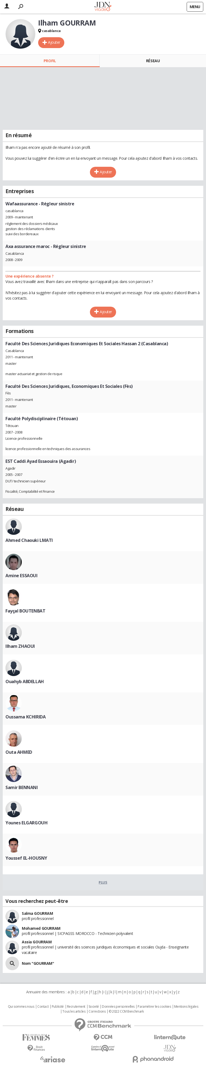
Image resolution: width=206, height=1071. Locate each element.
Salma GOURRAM (37, 913)
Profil (50, 60)
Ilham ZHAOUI (20, 646)
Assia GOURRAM (37, 941)
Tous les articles (73, 1011)
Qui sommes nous (21, 1007)
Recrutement (76, 1007)
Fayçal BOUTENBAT (25, 611)
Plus (103, 882)
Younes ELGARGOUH (26, 823)
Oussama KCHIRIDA (25, 717)
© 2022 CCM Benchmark (126, 1011)
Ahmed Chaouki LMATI (29, 540)
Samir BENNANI (21, 787)
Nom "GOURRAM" (38, 963)
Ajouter (54, 42)
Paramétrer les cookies (154, 1007)
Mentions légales (186, 1007)
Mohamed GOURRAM (41, 928)
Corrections (97, 1011)
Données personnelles (118, 1007)
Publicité (58, 1007)
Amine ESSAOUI (21, 576)
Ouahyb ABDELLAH (24, 681)
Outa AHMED (18, 752)
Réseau (153, 60)
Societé (94, 1007)
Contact (43, 1007)
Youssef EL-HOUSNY (26, 858)
